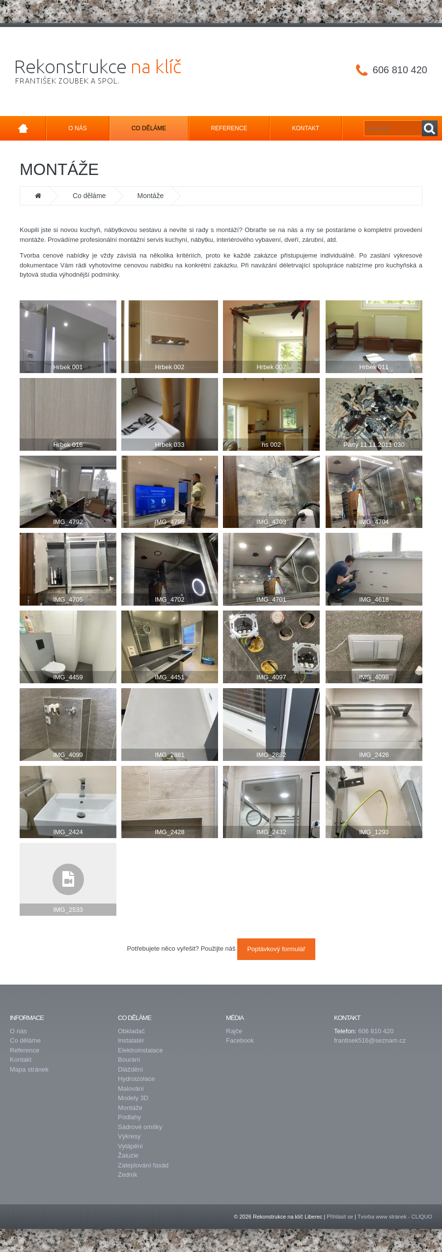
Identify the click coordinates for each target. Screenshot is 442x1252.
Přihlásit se (340, 1217)
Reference (229, 128)
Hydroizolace (136, 1078)
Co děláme (149, 128)
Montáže (130, 1107)
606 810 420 (400, 69)
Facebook (240, 1040)
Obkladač (131, 1031)
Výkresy (129, 1136)
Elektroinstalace (140, 1050)
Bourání (129, 1059)
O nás (77, 128)
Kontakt (305, 128)
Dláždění (130, 1069)
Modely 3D (133, 1098)
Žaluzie (128, 1155)
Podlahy (129, 1117)
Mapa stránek (29, 1069)
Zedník (128, 1174)
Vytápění (130, 1146)
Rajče (234, 1031)
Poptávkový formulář (276, 949)
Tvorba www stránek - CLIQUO (395, 1217)
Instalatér (131, 1040)
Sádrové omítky (140, 1127)
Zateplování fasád (143, 1165)
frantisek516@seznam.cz (370, 1040)
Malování (131, 1088)
